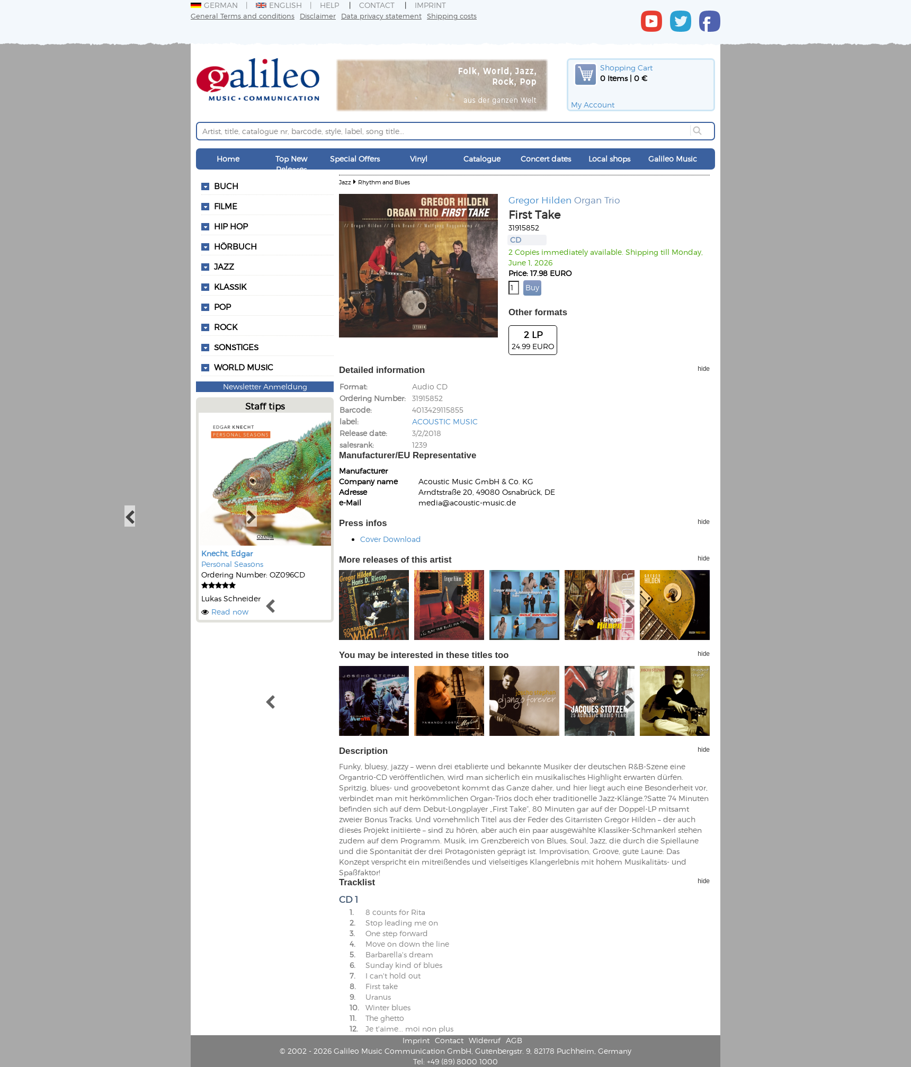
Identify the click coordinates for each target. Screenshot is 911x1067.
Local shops (609, 158)
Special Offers (355, 158)
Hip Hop (231, 226)
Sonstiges (236, 347)
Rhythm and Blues (384, 182)
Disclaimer (318, 16)
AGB (514, 1040)
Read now (229, 611)
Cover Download (390, 539)
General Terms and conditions (242, 16)
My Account (592, 104)
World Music (243, 367)
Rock (225, 327)
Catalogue (482, 158)
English (279, 5)
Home (228, 158)
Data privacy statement (381, 16)
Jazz (224, 266)
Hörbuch (235, 246)
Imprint (430, 5)
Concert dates (546, 158)
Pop (222, 307)
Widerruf (485, 1040)
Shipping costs (452, 16)
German (214, 5)
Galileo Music (672, 158)
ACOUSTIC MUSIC (445, 421)
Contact (377, 5)
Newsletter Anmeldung (265, 386)
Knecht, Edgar (227, 553)
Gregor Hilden (539, 199)
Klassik (230, 286)
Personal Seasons (232, 563)
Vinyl (418, 158)
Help (329, 5)
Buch (226, 186)
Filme (225, 206)
